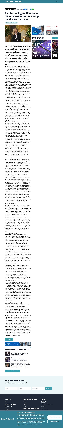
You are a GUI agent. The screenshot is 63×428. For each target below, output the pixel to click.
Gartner (24, 404)
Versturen (48, 388)
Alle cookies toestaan (54, 417)
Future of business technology (11, 22)
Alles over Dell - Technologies (12, 371)
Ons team (7, 407)
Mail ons (43, 406)
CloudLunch (25, 403)
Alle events (55, 37)
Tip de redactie (9, 339)
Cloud (6, 401)
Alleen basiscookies (54, 421)
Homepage (7, 409)
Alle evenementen (8, 406)
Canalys (24, 401)
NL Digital (25, 406)
